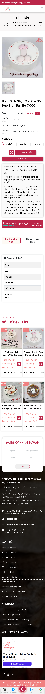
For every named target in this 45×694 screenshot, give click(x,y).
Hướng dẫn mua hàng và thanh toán (16, 610)
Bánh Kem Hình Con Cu (24, 23)
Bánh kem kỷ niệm (9, 557)
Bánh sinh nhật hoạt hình (11, 587)
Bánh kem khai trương (10, 567)
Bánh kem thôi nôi (9, 552)
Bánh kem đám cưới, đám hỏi (13, 591)
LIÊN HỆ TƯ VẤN (25, 152)
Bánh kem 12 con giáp (10, 596)
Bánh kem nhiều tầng (10, 577)
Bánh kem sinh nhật (9, 548)
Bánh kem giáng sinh (10, 562)
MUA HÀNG (22, 159)
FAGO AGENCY (32, 685)
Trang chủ (7, 23)
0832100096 (11, 519)
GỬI (22, 466)
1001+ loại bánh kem (10, 572)
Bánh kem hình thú (9, 582)
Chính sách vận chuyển (11, 615)
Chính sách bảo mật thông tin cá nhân (17, 624)
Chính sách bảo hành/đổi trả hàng (15, 620)
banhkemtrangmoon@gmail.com (17, 3)
